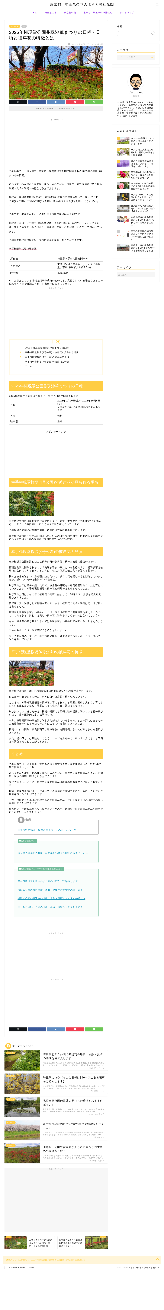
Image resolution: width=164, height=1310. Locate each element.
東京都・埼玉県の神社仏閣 (98, 12)
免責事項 (33, 1267)
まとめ (28, 366)
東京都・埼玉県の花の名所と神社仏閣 (82, 4)
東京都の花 (70, 12)
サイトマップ (127, 12)
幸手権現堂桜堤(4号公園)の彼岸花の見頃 (47, 357)
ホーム (33, 12)
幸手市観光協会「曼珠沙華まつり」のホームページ (47, 830)
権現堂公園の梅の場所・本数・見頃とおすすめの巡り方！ (50, 890)
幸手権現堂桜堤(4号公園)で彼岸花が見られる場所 (52, 352)
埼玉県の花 (51, 12)
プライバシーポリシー (16, 1267)
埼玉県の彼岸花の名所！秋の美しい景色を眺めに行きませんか (53, 853)
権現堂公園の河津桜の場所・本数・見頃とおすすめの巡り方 (52, 898)
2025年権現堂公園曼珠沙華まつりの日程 (47, 347)
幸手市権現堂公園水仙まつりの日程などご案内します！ (49, 881)
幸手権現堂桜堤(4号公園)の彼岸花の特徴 (47, 361)
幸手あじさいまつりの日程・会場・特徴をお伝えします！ (50, 907)
